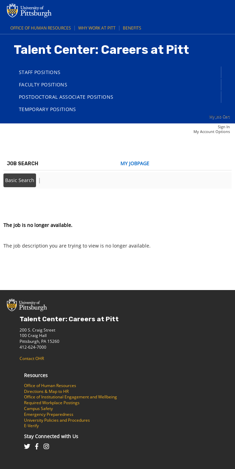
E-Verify (31, 426)
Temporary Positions (47, 109)
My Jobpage (134, 163)
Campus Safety (38, 408)
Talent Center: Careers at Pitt (69, 319)
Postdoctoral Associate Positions (66, 97)
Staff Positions (39, 72)
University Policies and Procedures (57, 420)
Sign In (224, 126)
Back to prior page (25, 204)
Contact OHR (32, 358)
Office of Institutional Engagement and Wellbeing (70, 397)
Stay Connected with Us (51, 436)
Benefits (132, 28)
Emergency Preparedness (48, 414)
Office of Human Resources (40, 28)
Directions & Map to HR (46, 391)
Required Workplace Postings (52, 403)
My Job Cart (219, 116)
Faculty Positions (43, 84)
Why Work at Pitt (97, 28)
